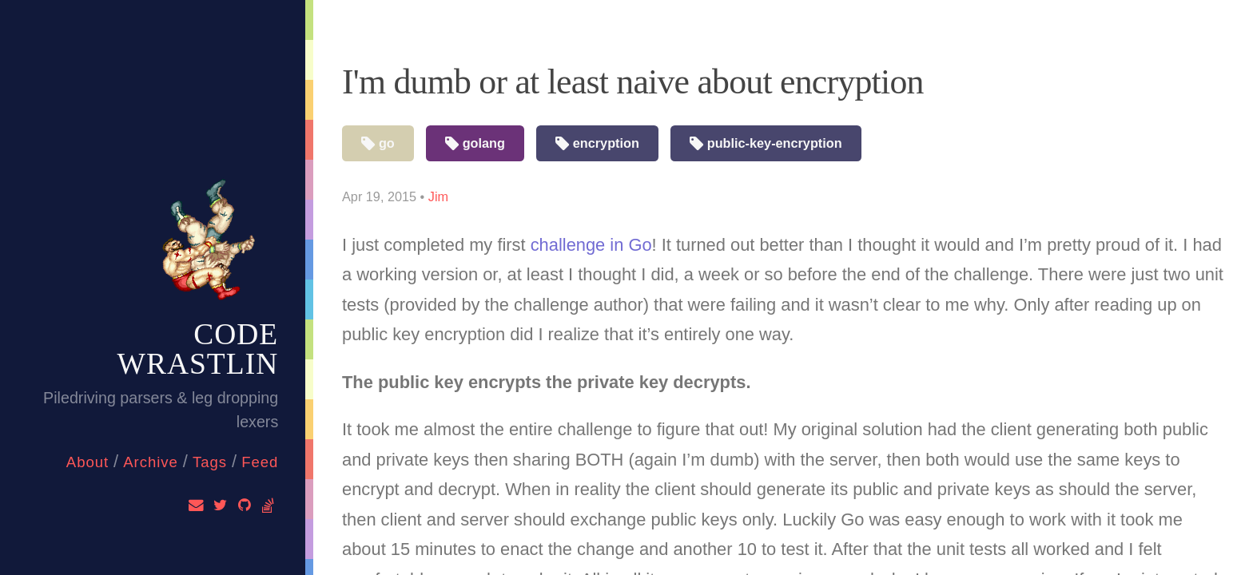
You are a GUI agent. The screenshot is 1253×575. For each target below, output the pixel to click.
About (87, 462)
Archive (150, 462)
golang (475, 144)
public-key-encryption (765, 144)
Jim (438, 196)
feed (259, 462)
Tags (210, 462)
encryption (597, 144)
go (377, 144)
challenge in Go (591, 245)
